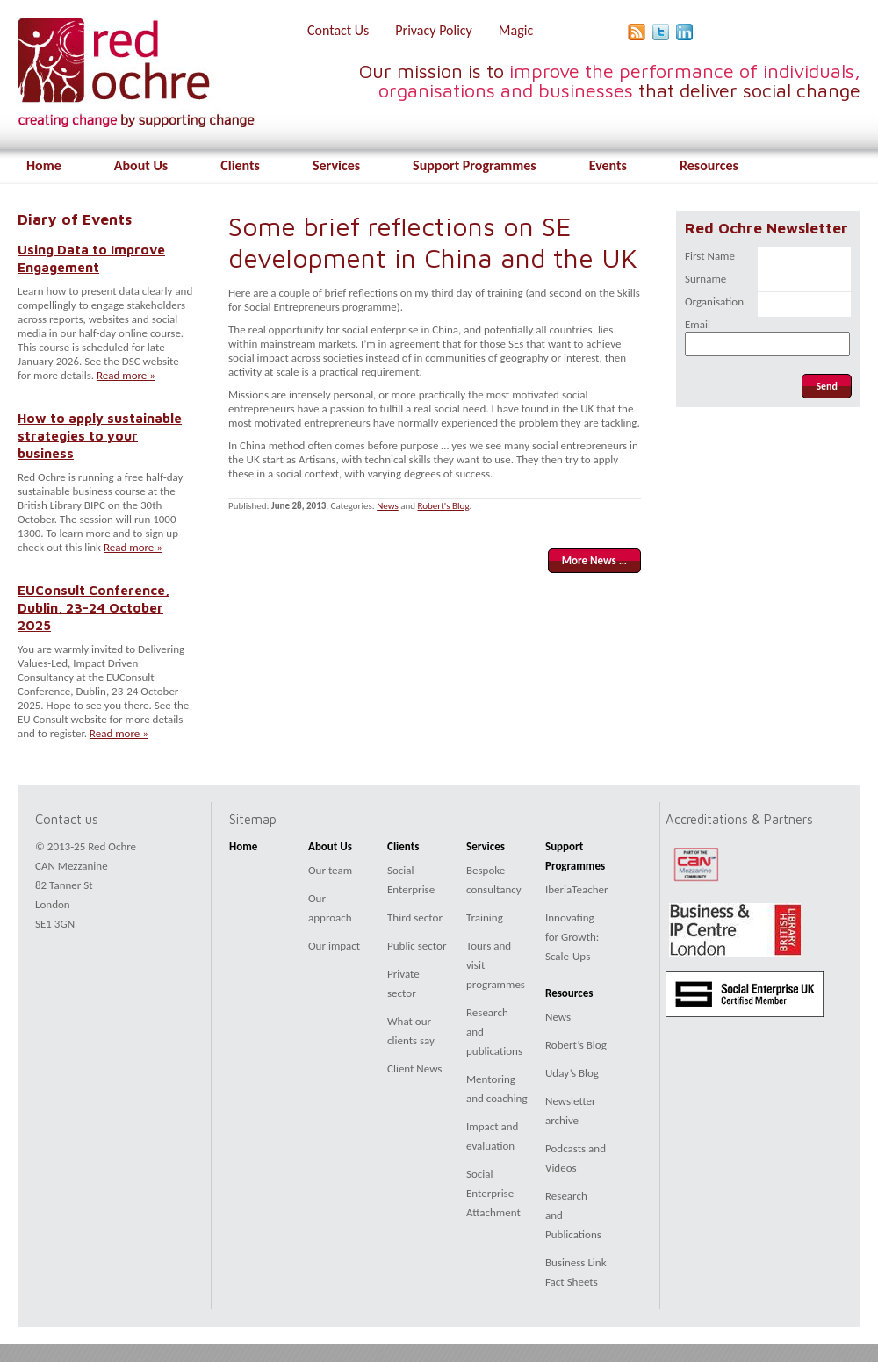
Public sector (416, 945)
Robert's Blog (444, 506)
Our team (330, 870)
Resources (709, 165)
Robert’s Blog (576, 1044)
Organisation (714, 301)
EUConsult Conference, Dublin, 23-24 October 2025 (93, 607)
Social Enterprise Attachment (493, 1193)
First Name (710, 255)
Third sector (415, 917)
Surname (705, 278)
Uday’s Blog (572, 1072)
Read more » (126, 375)
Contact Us (338, 30)
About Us (141, 165)
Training (484, 917)
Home (43, 165)
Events (608, 165)
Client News (414, 1068)
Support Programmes (474, 165)
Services (336, 165)
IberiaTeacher (576, 889)
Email (697, 324)
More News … (594, 560)
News (388, 506)
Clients (240, 165)
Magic (516, 30)
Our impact (334, 945)
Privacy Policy (433, 30)
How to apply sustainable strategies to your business (100, 435)
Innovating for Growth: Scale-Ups (572, 937)
